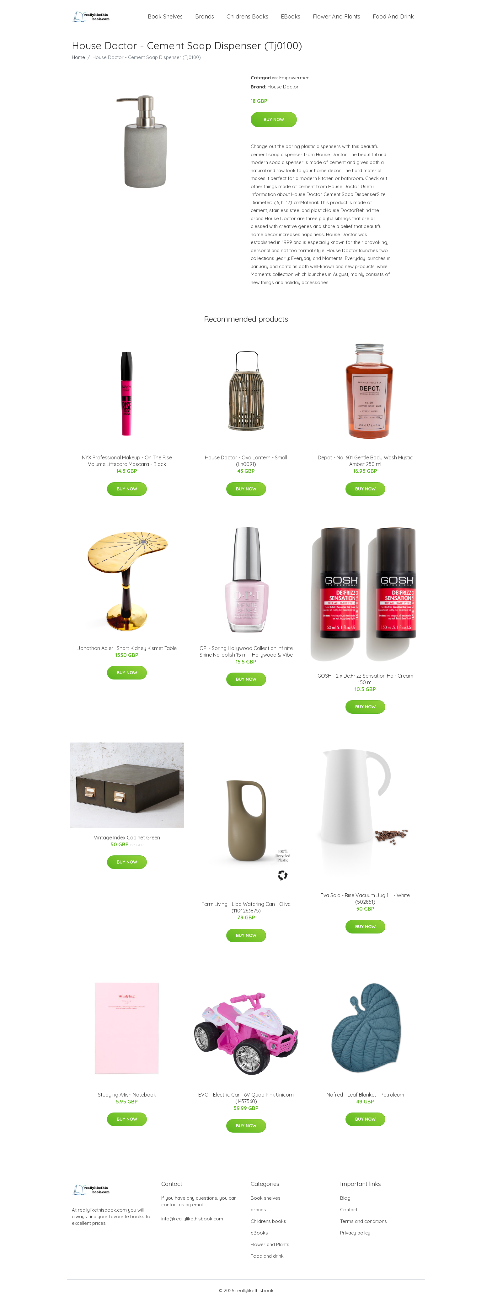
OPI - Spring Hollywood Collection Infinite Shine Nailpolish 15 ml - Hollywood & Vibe (246, 655)
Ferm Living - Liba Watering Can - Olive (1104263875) (246, 911)
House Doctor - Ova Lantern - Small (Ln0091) (246, 465)
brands (204, 18)
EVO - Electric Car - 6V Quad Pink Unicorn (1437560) (246, 1102)
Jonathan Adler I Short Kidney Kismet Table (127, 652)
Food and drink (393, 18)
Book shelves (165, 18)
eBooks (290, 18)
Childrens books (247, 18)
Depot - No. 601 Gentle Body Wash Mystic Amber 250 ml (365, 465)
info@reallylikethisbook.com (192, 1223)
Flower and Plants (336, 18)
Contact (348, 1214)
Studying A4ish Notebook (127, 1099)
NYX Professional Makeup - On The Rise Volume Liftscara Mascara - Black (127, 465)
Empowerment (295, 82)
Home (78, 62)
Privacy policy (355, 1237)
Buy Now (274, 124)
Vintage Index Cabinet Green (127, 842)
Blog (345, 1203)
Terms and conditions (363, 1226)
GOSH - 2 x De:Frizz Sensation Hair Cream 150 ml (365, 683)
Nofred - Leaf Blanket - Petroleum (365, 1099)
